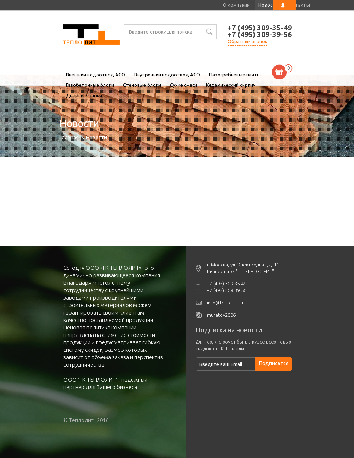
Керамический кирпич (231, 85)
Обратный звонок (247, 41)
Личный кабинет (284, 5)
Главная (69, 137)
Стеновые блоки (142, 85)
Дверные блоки (84, 95)
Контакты (298, 4)
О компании (236, 4)
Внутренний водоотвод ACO (167, 74)
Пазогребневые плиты (235, 74)
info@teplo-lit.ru (225, 302)
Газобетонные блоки (90, 85)
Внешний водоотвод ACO (95, 74)
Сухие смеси (183, 85)
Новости (268, 4)
